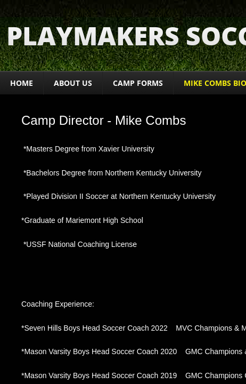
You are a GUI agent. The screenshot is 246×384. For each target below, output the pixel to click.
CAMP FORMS (138, 83)
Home (21, 83)
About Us (73, 83)
